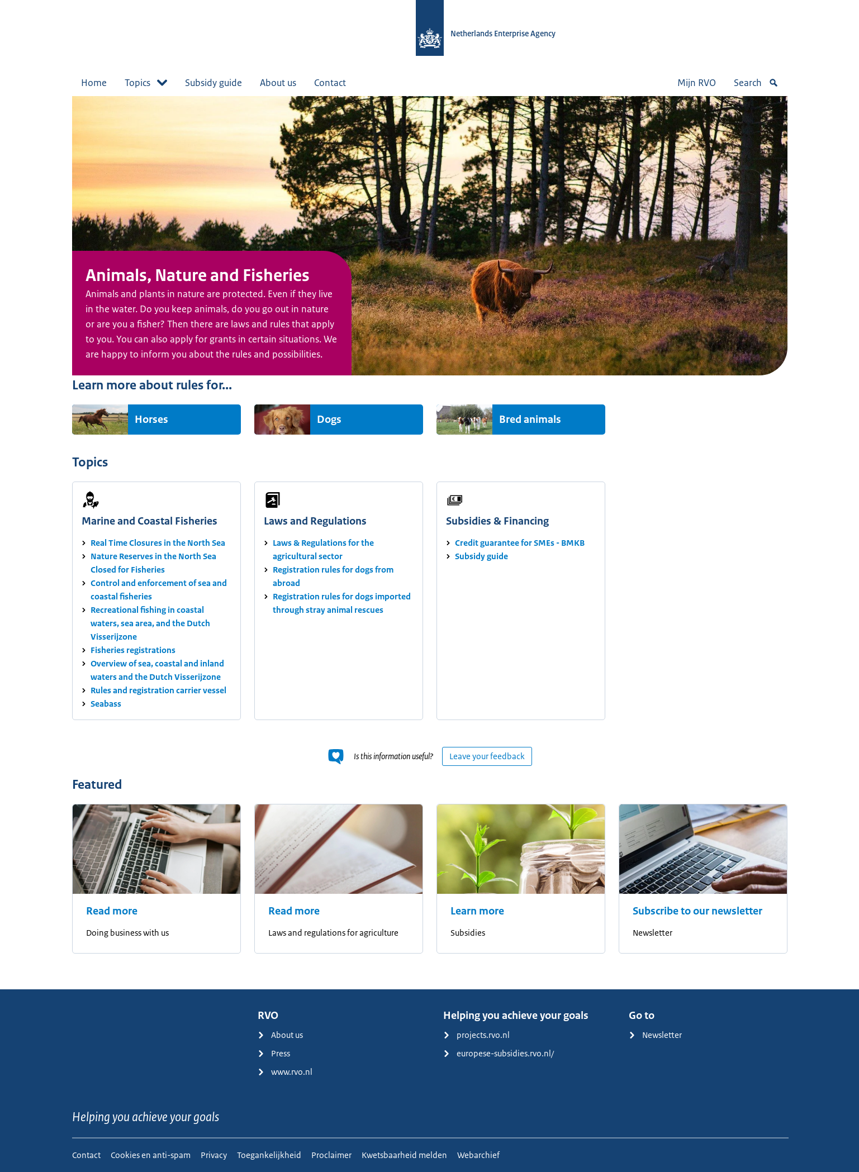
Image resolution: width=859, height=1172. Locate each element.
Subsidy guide (213, 83)
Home (94, 83)
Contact (330, 83)
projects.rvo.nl (476, 1035)
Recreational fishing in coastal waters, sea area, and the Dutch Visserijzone (150, 623)
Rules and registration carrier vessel (158, 690)
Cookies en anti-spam (151, 1155)
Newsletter (655, 1035)
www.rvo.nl (285, 1071)
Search (756, 83)
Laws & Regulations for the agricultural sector (323, 549)
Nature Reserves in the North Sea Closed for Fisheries (153, 563)
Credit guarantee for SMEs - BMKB (520, 542)
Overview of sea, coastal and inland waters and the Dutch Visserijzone (157, 670)
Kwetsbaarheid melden (404, 1155)
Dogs (329, 419)
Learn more (477, 911)
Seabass (106, 703)
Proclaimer (331, 1155)
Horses (151, 419)
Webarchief (478, 1155)
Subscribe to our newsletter (697, 911)
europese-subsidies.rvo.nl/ (498, 1053)
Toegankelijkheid (269, 1155)
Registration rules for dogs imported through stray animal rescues (342, 603)
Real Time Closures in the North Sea (158, 542)
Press (274, 1053)
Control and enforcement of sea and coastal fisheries (159, 590)
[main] (429, 542)
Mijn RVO (696, 83)
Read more (111, 911)
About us (278, 83)
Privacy (214, 1155)
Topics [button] (146, 83)
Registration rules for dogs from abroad (333, 576)
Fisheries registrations (133, 650)
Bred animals (530, 419)
